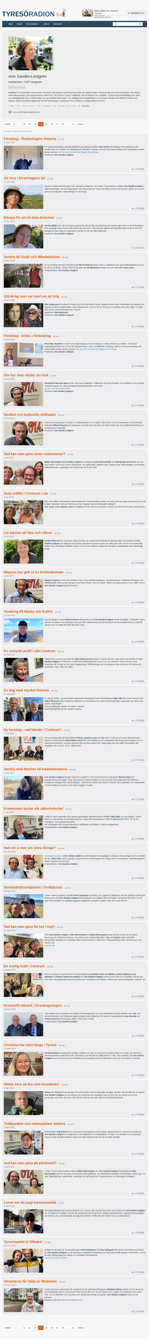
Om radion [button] (32, 24)
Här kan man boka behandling (57, 388)
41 (73, 124)
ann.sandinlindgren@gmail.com (26, 112)
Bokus (131, 583)
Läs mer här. (50, 945)
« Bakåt (7, 124)
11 (24, 124)
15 (46, 124)
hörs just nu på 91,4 (102, 17)
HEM (11, 24)
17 (57, 124)
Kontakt (57, 24)
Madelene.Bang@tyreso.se (71, 1300)
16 (52, 124)
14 (41, 124)
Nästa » (81, 124)
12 (30, 124)
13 (35, 124)
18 (63, 124)
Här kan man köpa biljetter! (56, 1258)
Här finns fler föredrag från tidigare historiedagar (78, 152)
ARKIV (46, 24)
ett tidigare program (54, 856)
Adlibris (142, 583)
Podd (19, 24)
